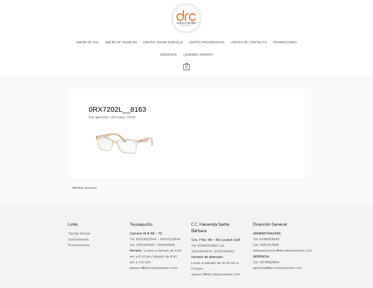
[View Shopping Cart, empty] (186, 61)
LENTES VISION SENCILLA (163, 36)
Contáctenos (78, 233)
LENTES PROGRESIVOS (207, 36)
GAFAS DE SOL (87, 36)
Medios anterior (83, 182)
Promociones (78, 239)
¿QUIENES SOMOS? (198, 48)
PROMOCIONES (285, 36)
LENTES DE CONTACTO (249, 36)
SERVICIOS (168, 48)
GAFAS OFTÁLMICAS (121, 36)
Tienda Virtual (79, 227)
